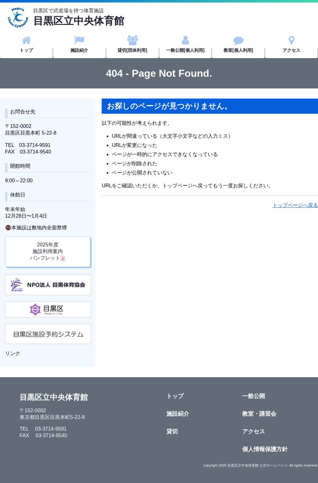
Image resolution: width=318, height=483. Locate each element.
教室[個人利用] (238, 44)
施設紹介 (79, 44)
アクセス (291, 44)
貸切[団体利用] (132, 44)
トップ (26, 44)
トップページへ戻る (295, 205)
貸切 (172, 431)
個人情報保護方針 (265, 449)
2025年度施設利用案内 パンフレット (46, 251)
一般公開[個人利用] (185, 44)
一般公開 (253, 396)
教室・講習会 (259, 414)
